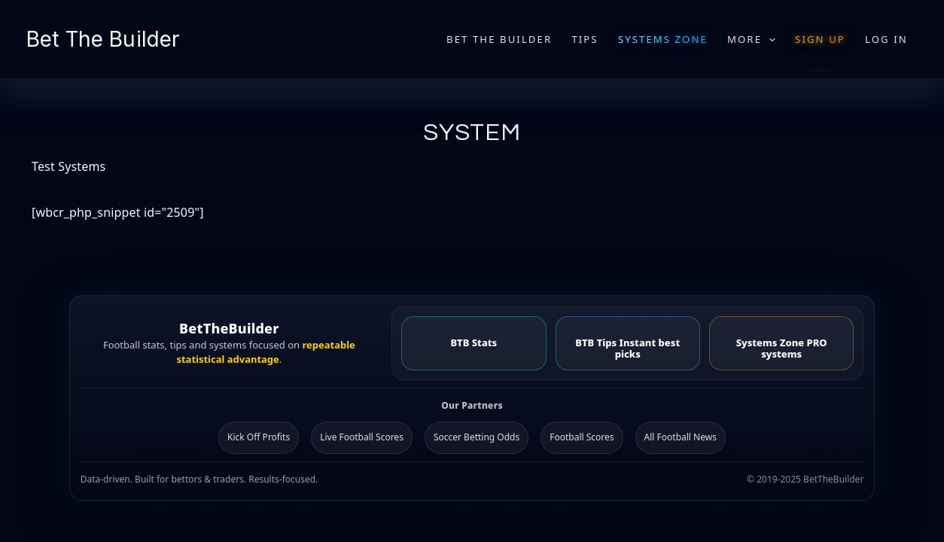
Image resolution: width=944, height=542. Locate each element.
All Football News (680, 437)
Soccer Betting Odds (476, 437)
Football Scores (582, 437)
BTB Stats (473, 342)
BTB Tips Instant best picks (627, 348)
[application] (768, 39)
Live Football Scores (361, 437)
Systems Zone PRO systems (781, 348)
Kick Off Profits (258, 437)
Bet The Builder (102, 39)
